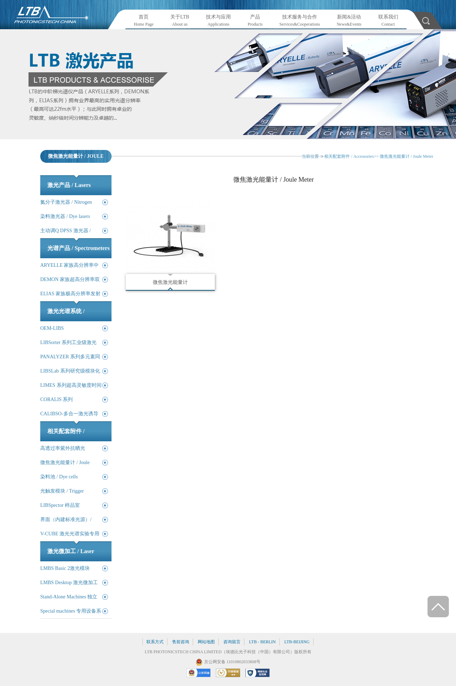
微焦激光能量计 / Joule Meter (406, 156)
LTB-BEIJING (297, 641)
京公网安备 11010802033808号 (232, 661)
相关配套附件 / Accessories (349, 156)
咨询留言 (231, 641)
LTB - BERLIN (262, 641)
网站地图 (206, 641)
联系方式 (155, 641)
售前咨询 (180, 641)
